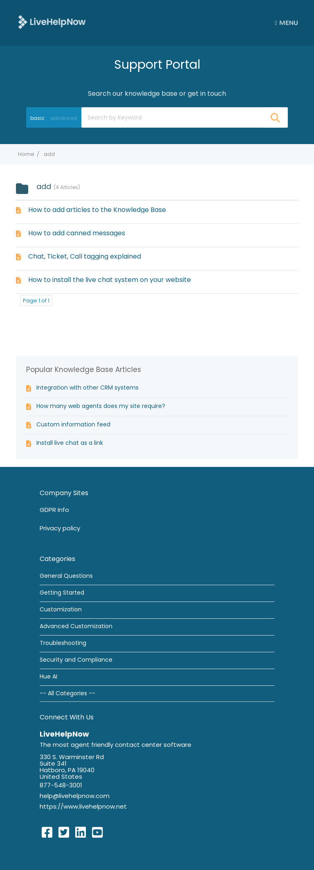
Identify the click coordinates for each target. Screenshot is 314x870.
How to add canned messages (76, 233)
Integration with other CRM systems (87, 387)
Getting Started (62, 592)
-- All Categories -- (67, 693)
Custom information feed (73, 424)
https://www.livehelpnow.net (83, 806)
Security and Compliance (76, 659)
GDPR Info (54, 509)
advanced (63, 118)
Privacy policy (60, 528)
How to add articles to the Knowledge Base (97, 209)
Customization (61, 609)
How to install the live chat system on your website (109, 279)
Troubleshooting (63, 643)
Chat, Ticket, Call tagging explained (84, 256)
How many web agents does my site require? (100, 406)
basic (37, 118)
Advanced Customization (76, 626)
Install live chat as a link (69, 443)
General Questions (66, 575)
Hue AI (48, 676)
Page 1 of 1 (36, 300)
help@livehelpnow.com (75, 795)
